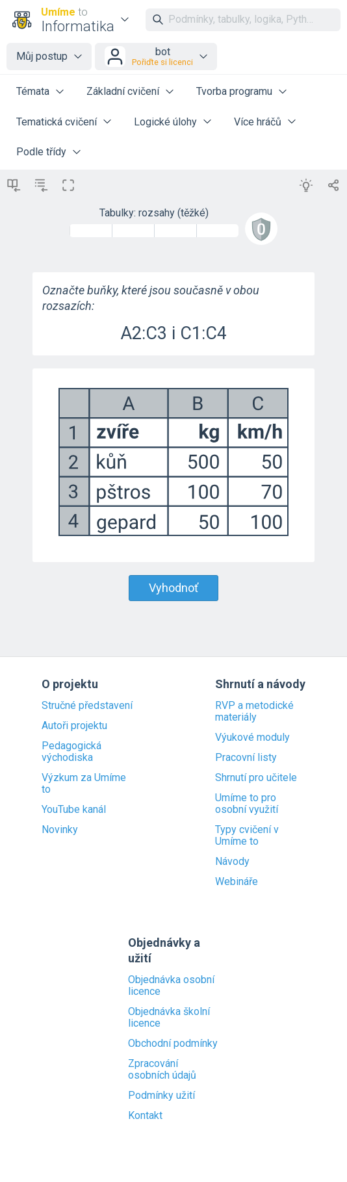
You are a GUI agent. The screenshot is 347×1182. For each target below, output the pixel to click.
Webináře (236, 882)
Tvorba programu (234, 91)
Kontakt (145, 1116)
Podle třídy (41, 152)
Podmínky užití (161, 1095)
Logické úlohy (165, 122)
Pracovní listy (246, 758)
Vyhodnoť (173, 588)
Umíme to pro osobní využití (246, 804)
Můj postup (42, 56)
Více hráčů (257, 122)
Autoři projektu (74, 726)
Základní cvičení (122, 91)
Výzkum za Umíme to (84, 783)
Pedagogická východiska (71, 752)
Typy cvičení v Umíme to (247, 835)
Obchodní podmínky (173, 1043)
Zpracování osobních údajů (162, 1069)
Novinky (60, 830)
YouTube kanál (74, 810)
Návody (232, 861)
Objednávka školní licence (169, 1017)
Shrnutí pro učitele (256, 778)
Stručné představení (87, 706)
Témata (32, 91)
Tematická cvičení (56, 122)
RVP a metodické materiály (254, 711)
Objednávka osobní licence (171, 985)
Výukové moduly (252, 737)
